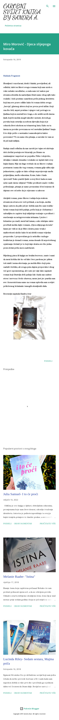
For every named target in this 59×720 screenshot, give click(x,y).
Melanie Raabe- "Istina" (19, 576)
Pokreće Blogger (29, 708)
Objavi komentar (23, 524)
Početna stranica (13, 25)
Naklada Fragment (11, 76)
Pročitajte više (48, 524)
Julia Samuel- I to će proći (20, 494)
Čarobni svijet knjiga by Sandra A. (22, 12)
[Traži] (47, 5)
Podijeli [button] (48, 361)
